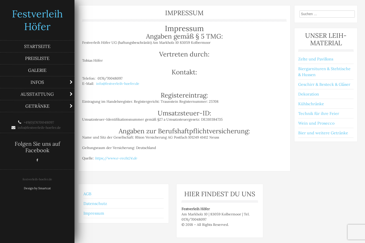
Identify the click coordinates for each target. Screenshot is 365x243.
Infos (37, 82)
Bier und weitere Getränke (323, 132)
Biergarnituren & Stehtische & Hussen (324, 71)
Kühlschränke (311, 103)
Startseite (37, 46)
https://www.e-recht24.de (116, 158)
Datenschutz (95, 203)
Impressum (93, 213)
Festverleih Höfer (37, 20)
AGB (87, 193)
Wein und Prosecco (316, 123)
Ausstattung (37, 94)
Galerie (37, 70)
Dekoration (308, 94)
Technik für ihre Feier (318, 113)
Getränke (37, 106)
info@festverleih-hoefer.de (117, 83)
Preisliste (37, 58)
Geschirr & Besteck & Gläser (324, 84)
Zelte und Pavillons (315, 58)
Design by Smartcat (37, 188)
